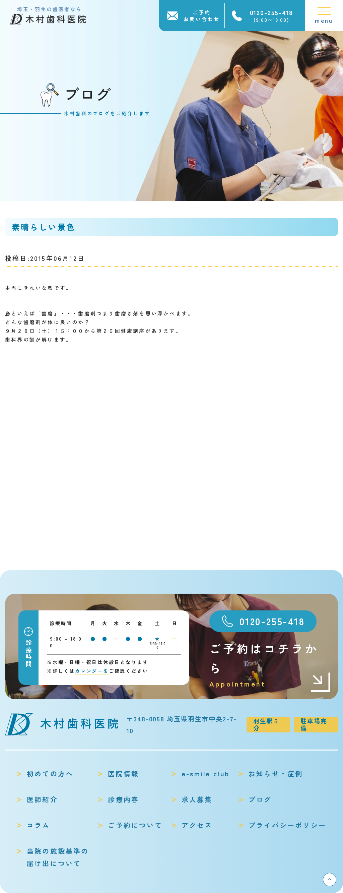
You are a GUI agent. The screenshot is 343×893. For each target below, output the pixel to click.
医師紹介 (42, 799)
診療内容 (123, 799)
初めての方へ (50, 773)
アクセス (197, 825)
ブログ (260, 799)
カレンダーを (92, 670)
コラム (38, 825)
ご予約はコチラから (270, 665)
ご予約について (135, 825)
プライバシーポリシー (287, 825)
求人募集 (197, 799)
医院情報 (123, 773)
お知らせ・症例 (276, 773)
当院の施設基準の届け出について (58, 857)
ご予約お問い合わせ (202, 15)
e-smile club (205, 773)
